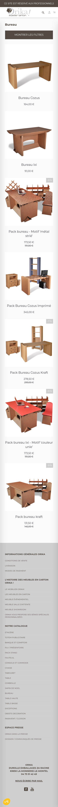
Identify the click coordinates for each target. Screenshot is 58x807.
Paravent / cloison (15, 718)
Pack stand (11, 653)
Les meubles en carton (17, 594)
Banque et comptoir (16, 642)
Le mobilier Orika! (14, 589)
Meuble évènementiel (17, 599)
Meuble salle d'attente (17, 604)
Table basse (11, 703)
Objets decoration (15, 713)
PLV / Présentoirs (14, 647)
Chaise (8, 668)
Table (8, 678)
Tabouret (10, 673)
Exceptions (11, 708)
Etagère (9, 632)
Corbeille (10, 683)
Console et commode (16, 663)
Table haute (11, 698)
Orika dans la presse (16, 734)
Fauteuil (9, 658)
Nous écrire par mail (29, 780)
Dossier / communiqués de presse (23, 739)
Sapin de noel (12, 688)
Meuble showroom (15, 609)
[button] (6, 801)
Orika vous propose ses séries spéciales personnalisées (27, 615)
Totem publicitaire (15, 637)
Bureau (9, 693)
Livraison (10, 566)
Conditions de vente (16, 560)
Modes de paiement (15, 571)
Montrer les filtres (29, 34)
